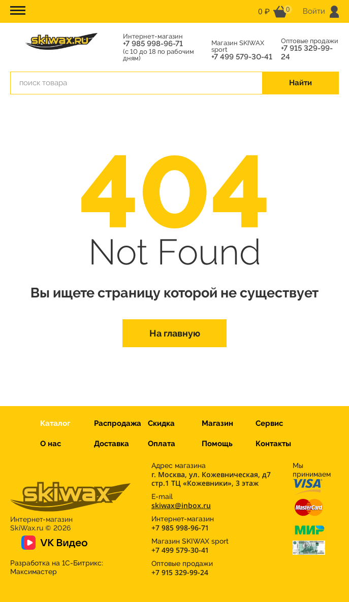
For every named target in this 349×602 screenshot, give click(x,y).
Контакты (273, 443)
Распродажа (117, 423)
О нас (50, 443)
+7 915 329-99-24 (307, 52)
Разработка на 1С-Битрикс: (56, 567)
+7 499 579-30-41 (241, 57)
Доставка (111, 443)
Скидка (161, 423)
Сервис (269, 423)
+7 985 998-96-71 (153, 44)
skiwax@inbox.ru (181, 505)
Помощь (217, 443)
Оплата (161, 443)
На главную (174, 333)
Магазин (217, 423)
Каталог (55, 423)
